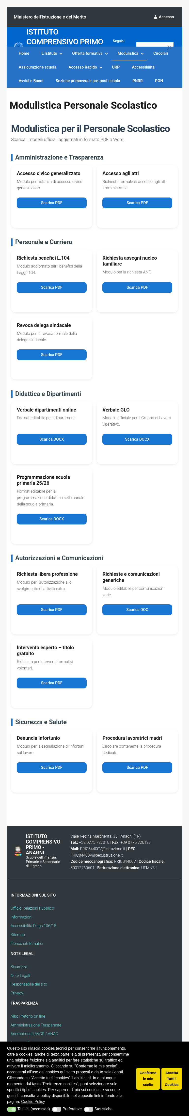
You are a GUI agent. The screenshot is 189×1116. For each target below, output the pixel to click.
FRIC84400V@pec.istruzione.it (96, 858)
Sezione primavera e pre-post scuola (88, 80)
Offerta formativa (87, 53)
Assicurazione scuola (37, 67)
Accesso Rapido (83, 67)
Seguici (119, 41)
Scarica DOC (137, 611)
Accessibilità (143, 67)
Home (24, 53)
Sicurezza (19, 969)
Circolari (160, 53)
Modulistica (128, 53)
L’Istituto (49, 53)
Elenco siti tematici (27, 946)
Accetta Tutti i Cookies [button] (172, 1079)
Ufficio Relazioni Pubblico (32, 911)
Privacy (17, 996)
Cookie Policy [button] (33, 1101)
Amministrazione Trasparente (36, 1028)
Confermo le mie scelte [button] (148, 1079)
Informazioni (21, 920)
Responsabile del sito (29, 987)
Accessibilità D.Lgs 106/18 (33, 929)
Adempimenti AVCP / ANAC (34, 1037)
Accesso (163, 17)
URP (116, 67)
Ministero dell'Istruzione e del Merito (50, 16)
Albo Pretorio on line (28, 1019)
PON (159, 80)
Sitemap (18, 937)
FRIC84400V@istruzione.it (103, 851)
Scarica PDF (52, 203)
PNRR (137, 80)
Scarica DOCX (51, 440)
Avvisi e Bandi (31, 80)
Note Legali (20, 978)
